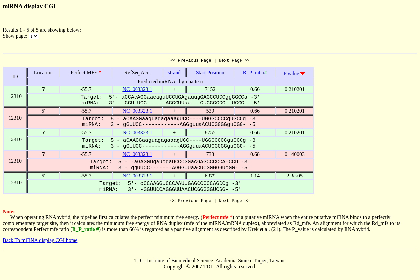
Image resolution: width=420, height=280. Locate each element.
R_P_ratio (253, 73)
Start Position (210, 73)
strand (174, 73)
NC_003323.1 (137, 90)
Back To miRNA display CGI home (40, 242)
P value (291, 74)
